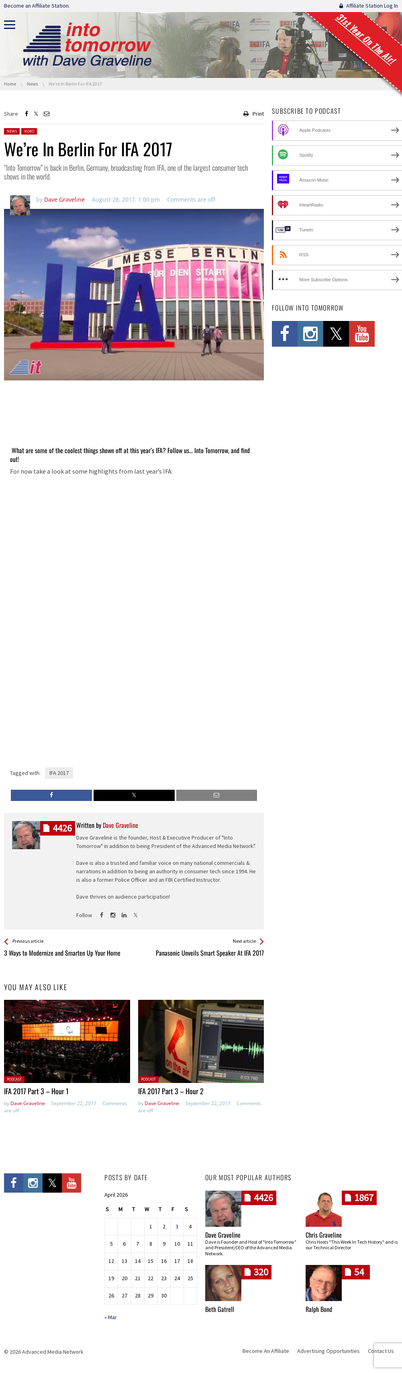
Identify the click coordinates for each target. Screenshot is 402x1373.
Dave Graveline (27, 1103)
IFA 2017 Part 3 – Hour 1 (36, 1091)
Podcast (14, 1079)
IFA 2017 (59, 772)
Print (258, 113)
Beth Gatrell (219, 1309)
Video (29, 131)
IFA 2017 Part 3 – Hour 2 (171, 1091)
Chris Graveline (324, 1235)
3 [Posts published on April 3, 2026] (176, 1226)
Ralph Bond (319, 1309)
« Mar (110, 1317)
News (12, 131)
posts (62, 828)
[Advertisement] (134, 419)
